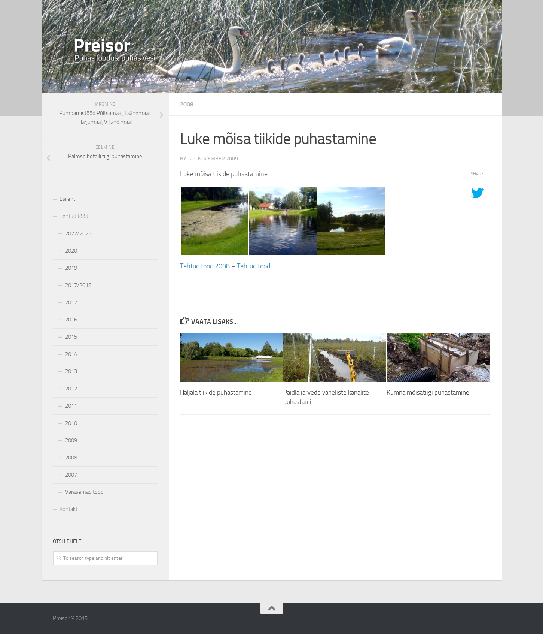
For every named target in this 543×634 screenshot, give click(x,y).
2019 (71, 268)
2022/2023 (78, 233)
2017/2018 (78, 285)
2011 (71, 405)
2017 (71, 302)
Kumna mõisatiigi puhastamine (428, 392)
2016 (71, 319)
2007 (71, 474)
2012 (71, 388)
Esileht (67, 199)
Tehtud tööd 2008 (205, 266)
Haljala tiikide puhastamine (216, 392)
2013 (71, 371)
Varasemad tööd (84, 492)
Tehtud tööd (253, 266)
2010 (71, 423)
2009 (71, 440)
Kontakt (68, 509)
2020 (71, 250)
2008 (186, 104)
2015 (71, 336)
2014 (71, 354)
